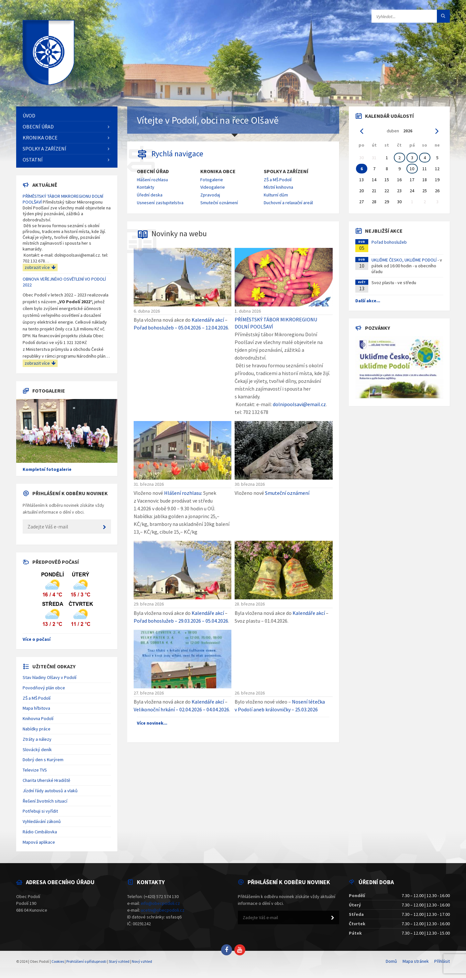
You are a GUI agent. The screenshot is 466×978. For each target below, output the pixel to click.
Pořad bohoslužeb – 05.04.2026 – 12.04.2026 (181, 327)
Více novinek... (152, 723)
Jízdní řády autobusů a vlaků (50, 791)
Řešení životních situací (45, 801)
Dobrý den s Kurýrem (43, 759)
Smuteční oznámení (219, 203)
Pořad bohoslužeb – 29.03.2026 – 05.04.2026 (181, 620)
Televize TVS (35, 770)
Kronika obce (218, 171)
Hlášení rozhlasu (152, 180)
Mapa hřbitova (36, 708)
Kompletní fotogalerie (47, 469)
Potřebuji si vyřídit (40, 811)
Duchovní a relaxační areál (288, 203)
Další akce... (367, 301)
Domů (391, 961)
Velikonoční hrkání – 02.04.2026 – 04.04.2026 (181, 709)
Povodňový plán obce (44, 688)
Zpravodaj (210, 195)
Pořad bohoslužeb (389, 242)
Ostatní (33, 159)
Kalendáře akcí (208, 320)
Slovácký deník (37, 749)
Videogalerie (212, 187)
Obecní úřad (153, 171)
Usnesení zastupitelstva (160, 203)
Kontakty (145, 187)
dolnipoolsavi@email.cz (299, 404)
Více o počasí (36, 639)
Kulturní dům (276, 195)
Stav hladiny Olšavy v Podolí (49, 677)
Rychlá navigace (177, 154)
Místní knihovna (278, 187)
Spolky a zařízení (286, 171)
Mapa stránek (416, 961)
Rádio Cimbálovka (40, 832)
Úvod (29, 115)
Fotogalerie (211, 180)
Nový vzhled (142, 961)
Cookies (57, 961)
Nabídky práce (36, 729)
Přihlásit (442, 961)
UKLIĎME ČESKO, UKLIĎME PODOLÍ (404, 260)
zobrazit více (40, 267)
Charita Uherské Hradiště (46, 780)
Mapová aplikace (39, 842)
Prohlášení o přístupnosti (86, 961)
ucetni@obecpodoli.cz (162, 910)
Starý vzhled (119, 961)
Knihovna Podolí (38, 718)
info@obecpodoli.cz (160, 903)
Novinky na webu (179, 233)
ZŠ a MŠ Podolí (278, 180)
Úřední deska (149, 195)
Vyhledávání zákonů (42, 821)
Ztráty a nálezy (37, 739)
